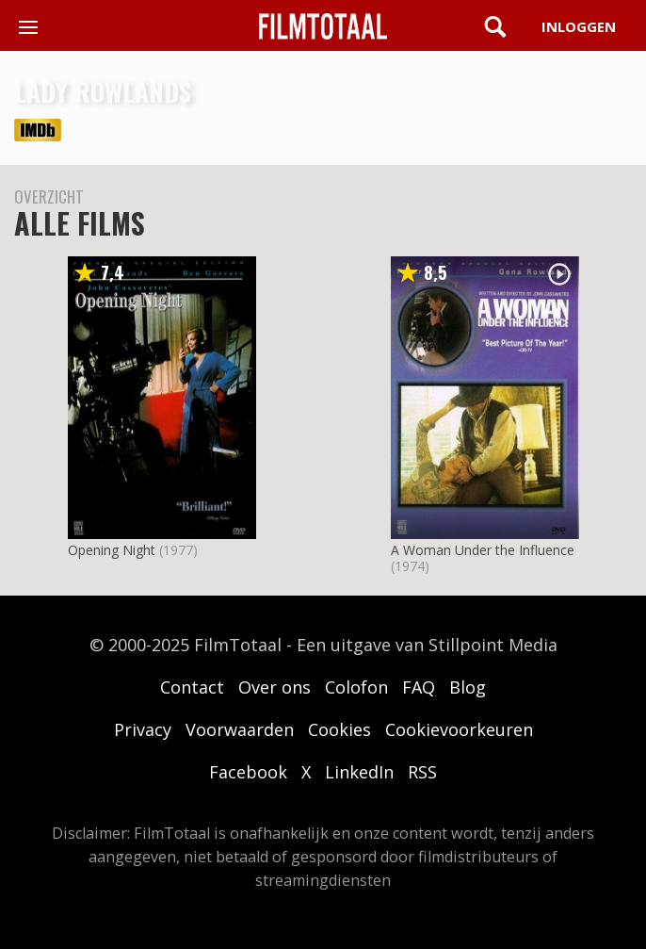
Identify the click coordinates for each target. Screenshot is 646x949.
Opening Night (111, 550)
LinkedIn (359, 772)
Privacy (142, 729)
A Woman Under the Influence (482, 550)
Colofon (356, 687)
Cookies (339, 729)
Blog (467, 687)
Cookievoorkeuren (459, 729)
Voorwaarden (240, 729)
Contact (192, 687)
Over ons (274, 687)
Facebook (248, 772)
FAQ (418, 687)
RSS (422, 772)
